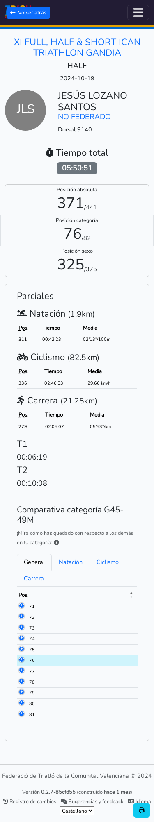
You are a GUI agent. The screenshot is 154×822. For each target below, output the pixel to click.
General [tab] (34, 562)
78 (32, 682)
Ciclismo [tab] (108, 562)
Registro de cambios (29, 801)
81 (32, 714)
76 (32, 660)
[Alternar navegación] (138, 12)
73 (32, 628)
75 (32, 650)
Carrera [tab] (34, 578)
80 (32, 704)
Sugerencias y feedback (92, 801)
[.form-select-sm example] (77, 810)
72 (32, 617)
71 (32, 606)
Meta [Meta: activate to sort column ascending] (81, 595)
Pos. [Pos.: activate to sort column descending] (23, 595)
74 (32, 639)
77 (32, 671)
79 (32, 693)
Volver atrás (28, 12)
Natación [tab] (71, 562)
